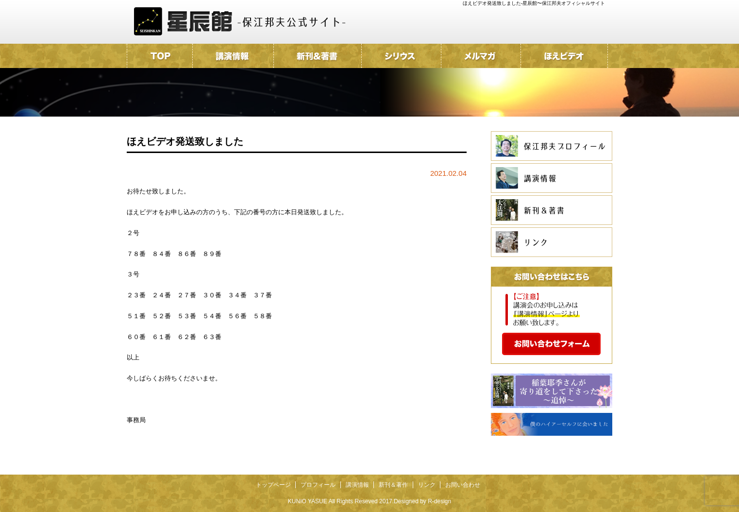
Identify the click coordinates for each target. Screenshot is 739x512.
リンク (427, 484)
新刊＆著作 (393, 484)
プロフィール (318, 484)
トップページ (273, 484)
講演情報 (357, 484)
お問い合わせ (462, 484)
